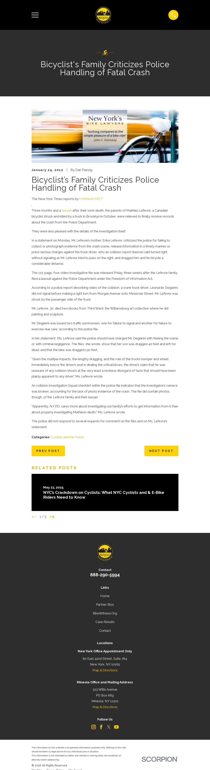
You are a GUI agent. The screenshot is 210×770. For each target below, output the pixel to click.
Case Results (105, 622)
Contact (105, 630)
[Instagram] (93, 727)
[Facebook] (101, 727)
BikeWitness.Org (105, 613)
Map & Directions (105, 670)
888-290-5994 (105, 574)
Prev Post (48, 451)
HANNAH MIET (91, 199)
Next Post (161, 451)
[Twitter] (109, 727)
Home (105, 596)
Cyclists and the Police (67, 437)
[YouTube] (116, 727)
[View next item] (51, 516)
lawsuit (67, 210)
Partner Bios (105, 604)
